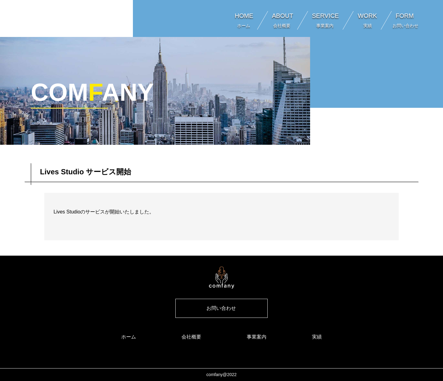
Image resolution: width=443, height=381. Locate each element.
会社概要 (191, 336)
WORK (367, 20)
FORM (407, 20)
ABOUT (282, 20)
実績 (317, 336)
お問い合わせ (221, 308)
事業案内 (256, 336)
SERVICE (325, 20)
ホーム (128, 336)
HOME (244, 20)
